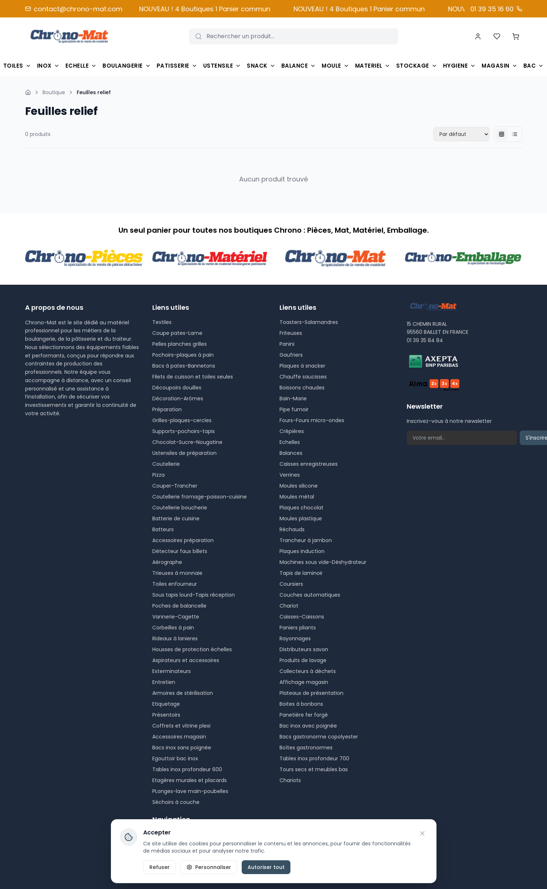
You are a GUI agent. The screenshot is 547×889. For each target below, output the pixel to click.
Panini (286, 344)
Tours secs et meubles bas (313, 769)
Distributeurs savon (303, 649)
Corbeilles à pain (173, 627)
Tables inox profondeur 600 (187, 769)
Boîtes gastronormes (306, 747)
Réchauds (292, 529)
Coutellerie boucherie (179, 507)
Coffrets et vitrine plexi (181, 725)
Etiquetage (166, 704)
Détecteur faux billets (179, 551)
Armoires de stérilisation (182, 693)
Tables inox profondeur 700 (314, 758)
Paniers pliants (297, 627)
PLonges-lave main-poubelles (190, 791)
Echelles (289, 442)
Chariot (288, 605)
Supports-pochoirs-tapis (183, 431)
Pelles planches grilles (179, 344)
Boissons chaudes (302, 387)
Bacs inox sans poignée (181, 747)
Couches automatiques (309, 594)
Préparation (167, 409)
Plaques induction (302, 551)
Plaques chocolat (301, 507)
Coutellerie (166, 464)
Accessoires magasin (179, 736)
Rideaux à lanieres (175, 638)
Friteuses (290, 333)
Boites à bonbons (301, 704)
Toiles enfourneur (174, 584)
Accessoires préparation (183, 540)
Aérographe (167, 562)
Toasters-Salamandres (308, 322)
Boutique (54, 92)
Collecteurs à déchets (307, 671)
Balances (290, 453)
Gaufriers (291, 355)
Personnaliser (208, 867)
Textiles (162, 322)
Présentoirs (166, 714)
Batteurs (163, 529)
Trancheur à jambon (305, 540)
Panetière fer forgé (303, 714)
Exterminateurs (171, 671)
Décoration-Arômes (177, 398)
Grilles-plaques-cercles (182, 420)
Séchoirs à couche (176, 802)
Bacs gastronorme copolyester (318, 736)
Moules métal (296, 496)
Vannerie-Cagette (175, 616)
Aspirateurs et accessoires (185, 660)
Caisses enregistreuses (308, 464)
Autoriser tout (266, 867)
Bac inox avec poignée (308, 725)
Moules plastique (300, 518)
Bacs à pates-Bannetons (183, 365)
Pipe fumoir (294, 409)
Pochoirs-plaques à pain (183, 355)
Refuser (159, 867)
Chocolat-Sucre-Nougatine (187, 442)
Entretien (163, 682)
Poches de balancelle (179, 605)
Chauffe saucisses (303, 376)
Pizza (158, 474)
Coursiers (291, 584)
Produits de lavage (302, 660)
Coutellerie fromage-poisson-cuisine (199, 496)
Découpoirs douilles (176, 387)
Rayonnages (295, 638)
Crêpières (291, 431)
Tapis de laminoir (301, 573)
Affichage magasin (303, 682)
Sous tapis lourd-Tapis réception (193, 594)
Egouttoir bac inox (175, 758)
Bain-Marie (293, 398)
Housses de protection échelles (192, 649)
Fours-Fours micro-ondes (311, 420)
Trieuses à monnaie (177, 573)
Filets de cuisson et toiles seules (192, 376)
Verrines (289, 474)
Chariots (290, 780)
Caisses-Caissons (301, 616)
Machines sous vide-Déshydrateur (322, 562)
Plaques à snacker (302, 365)
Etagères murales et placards (189, 780)
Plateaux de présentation (311, 693)
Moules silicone (298, 485)
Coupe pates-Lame (177, 333)
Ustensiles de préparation (184, 453)
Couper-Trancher (174, 485)
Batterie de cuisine (176, 518)
